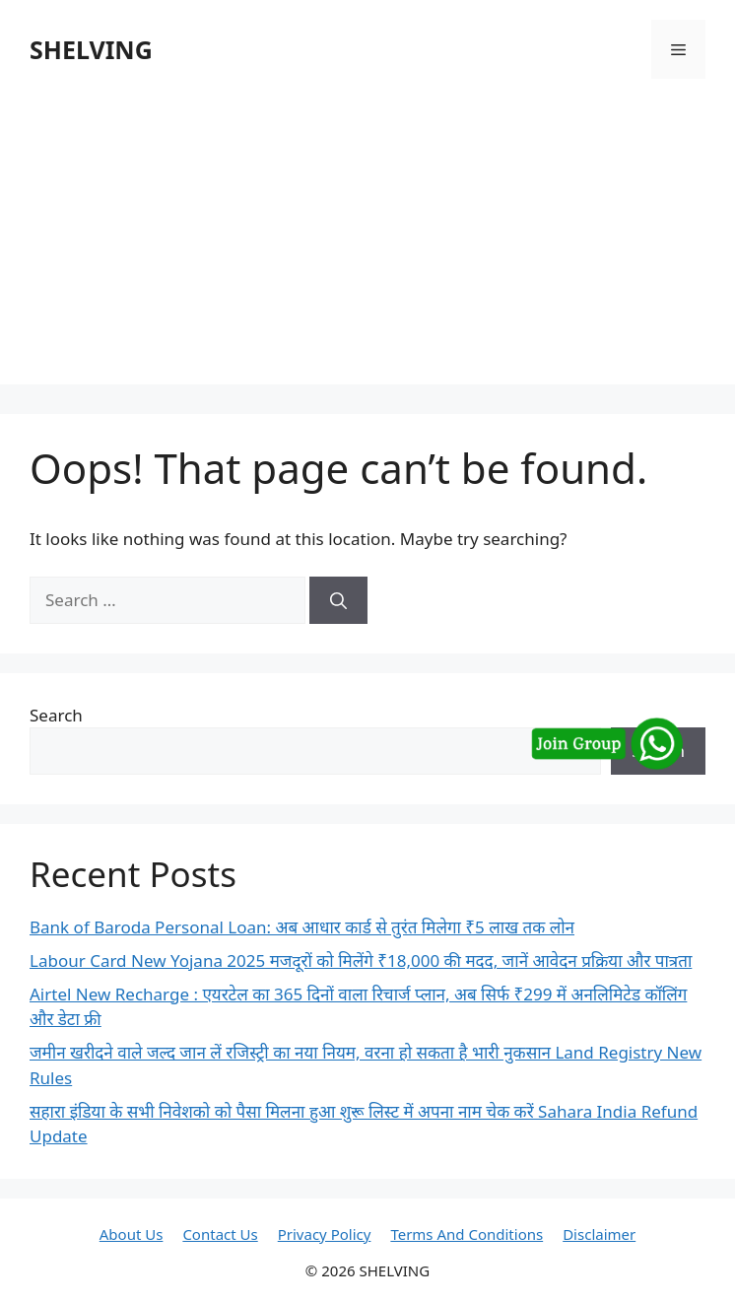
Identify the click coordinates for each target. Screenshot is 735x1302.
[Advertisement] (367, 246)
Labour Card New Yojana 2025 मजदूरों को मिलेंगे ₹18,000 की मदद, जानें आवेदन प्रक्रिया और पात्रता (361, 960)
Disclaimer (599, 1234)
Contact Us (219, 1234)
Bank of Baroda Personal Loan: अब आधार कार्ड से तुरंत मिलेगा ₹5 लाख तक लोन (302, 927)
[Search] (338, 600)
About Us (132, 1234)
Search (56, 715)
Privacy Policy (324, 1234)
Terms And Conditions (466, 1234)
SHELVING (91, 49)
